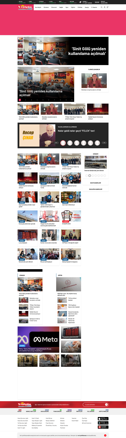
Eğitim (73, 7)
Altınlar (62, 418)
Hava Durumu (45, 410)
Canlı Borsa (49, 418)
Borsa (19, 410)
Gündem (46, 7)
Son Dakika (35, 428)
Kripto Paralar (103, 410)
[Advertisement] (63, 23)
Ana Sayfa (38, 7)
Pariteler (79, 410)
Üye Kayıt (84, 420)
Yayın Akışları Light (37, 420)
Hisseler (69, 410)
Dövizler (62, 420)
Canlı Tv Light (21, 428)
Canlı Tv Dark (35, 418)
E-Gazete (94, 7)
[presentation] (86, 175)
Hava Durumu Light (23, 418)
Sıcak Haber (75, 420)
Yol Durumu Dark (22, 425)
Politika (80, 7)
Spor (67, 7)
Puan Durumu (57, 410)
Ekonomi (54, 7)
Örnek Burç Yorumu (51, 425)
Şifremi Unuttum (86, 423)
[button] (20, 100)
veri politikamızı (82, 435)
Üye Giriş (84, 418)
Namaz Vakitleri (31, 410)
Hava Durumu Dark (23, 420)
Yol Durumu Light (22, 423)
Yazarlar (74, 418)
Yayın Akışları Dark (37, 423)
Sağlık (61, 7)
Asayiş (87, 7)
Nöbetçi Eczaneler (37, 425)
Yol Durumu (90, 410)
